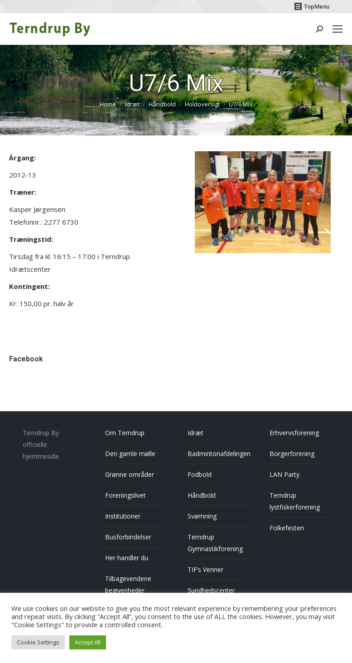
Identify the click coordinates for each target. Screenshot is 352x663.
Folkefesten (287, 528)
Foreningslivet (125, 495)
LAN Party (284, 474)
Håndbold (202, 495)
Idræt (195, 432)
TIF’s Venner (205, 569)
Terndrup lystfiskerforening (295, 501)
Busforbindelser (128, 537)
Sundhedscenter (211, 590)
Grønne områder (129, 474)
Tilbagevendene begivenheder (128, 584)
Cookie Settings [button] (38, 642)
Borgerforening (292, 453)
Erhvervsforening (294, 432)
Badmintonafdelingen (219, 453)
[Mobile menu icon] (337, 29)
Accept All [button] (88, 642)
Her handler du (126, 557)
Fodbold (200, 474)
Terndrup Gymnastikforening (215, 543)
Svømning (202, 516)
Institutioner (122, 516)
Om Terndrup (125, 432)
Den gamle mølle (130, 453)
